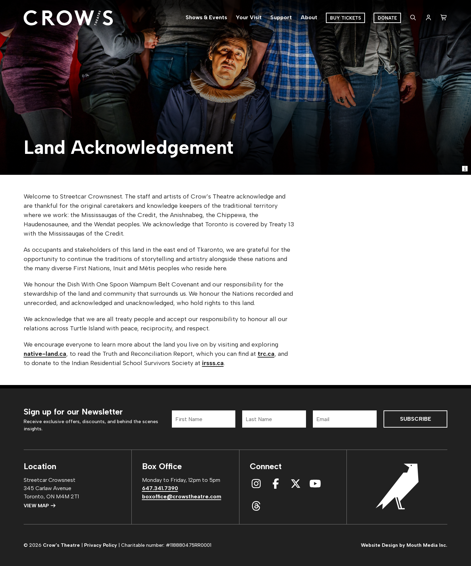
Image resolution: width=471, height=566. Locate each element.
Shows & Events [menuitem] (206, 17)
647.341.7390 (160, 488)
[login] (428, 18)
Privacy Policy (100, 545)
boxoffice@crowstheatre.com (181, 496)
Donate (387, 18)
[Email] (345, 419)
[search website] (413, 18)
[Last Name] (274, 419)
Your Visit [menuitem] (249, 17)
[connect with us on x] (295, 483)
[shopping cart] (443, 18)
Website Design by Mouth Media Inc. (404, 545)
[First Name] (204, 419)
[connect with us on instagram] (256, 483)
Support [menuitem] (281, 17)
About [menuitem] (309, 17)
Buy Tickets (345, 18)
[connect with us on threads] (256, 506)
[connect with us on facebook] (275, 483)
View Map (40, 506)
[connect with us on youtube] (315, 483)
